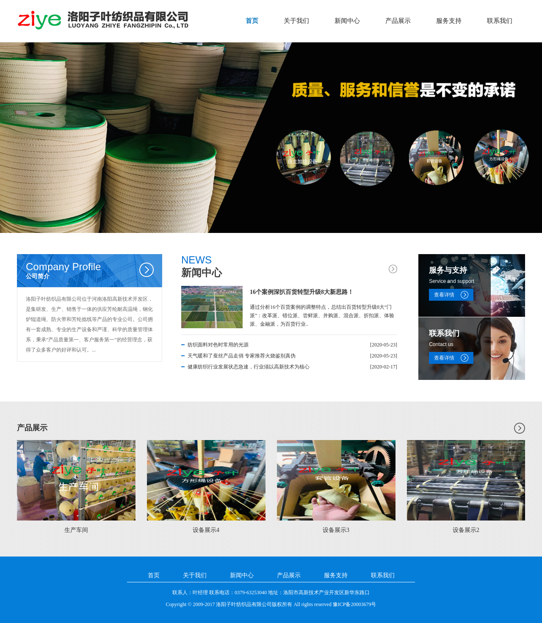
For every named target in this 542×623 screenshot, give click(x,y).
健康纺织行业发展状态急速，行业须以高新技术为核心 (249, 367)
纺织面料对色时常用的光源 (218, 345)
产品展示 (398, 20)
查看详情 (444, 295)
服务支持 (449, 20)
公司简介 (94, 270)
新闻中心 (347, 20)
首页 (252, 20)
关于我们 (296, 20)
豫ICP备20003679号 (354, 604)
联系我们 (499, 20)
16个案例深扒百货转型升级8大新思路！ (302, 292)
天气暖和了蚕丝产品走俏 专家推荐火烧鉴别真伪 (242, 356)
